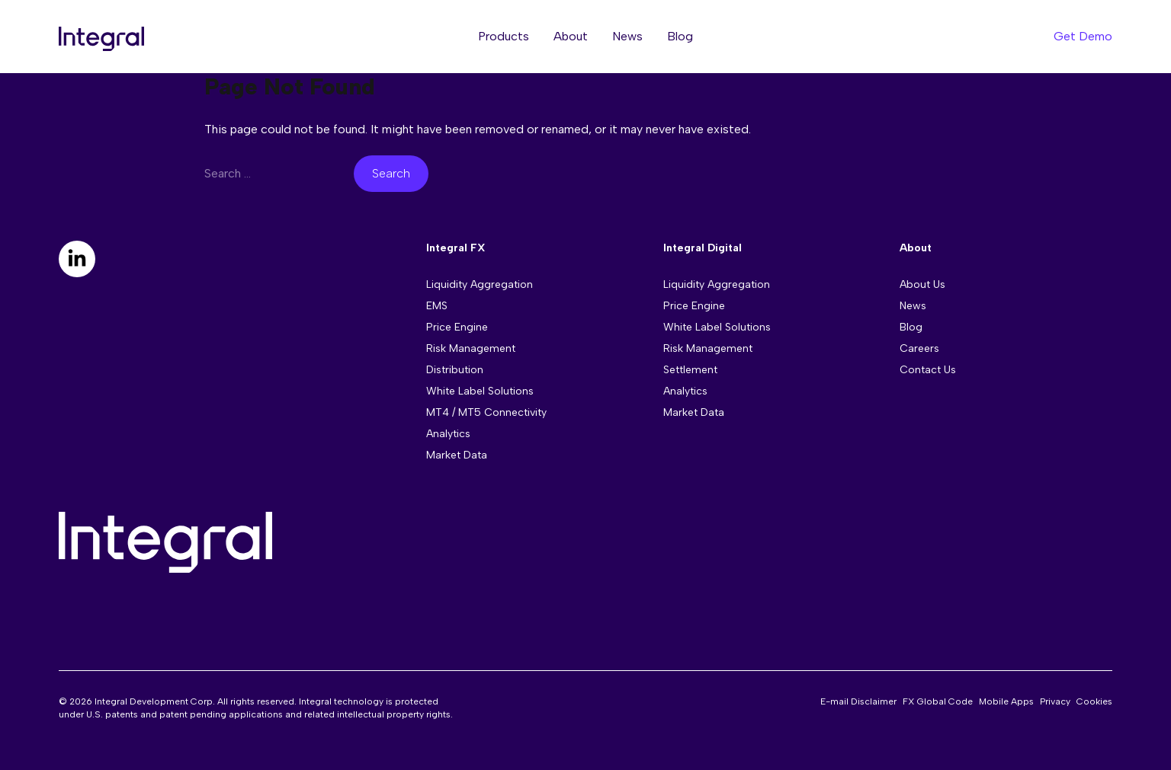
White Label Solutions (480, 391)
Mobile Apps (1006, 701)
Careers (919, 348)
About (570, 36)
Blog (680, 36)
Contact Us (928, 369)
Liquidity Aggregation (479, 284)
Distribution (454, 369)
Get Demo (1083, 36)
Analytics (448, 433)
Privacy (1055, 701)
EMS (437, 305)
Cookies (1094, 701)
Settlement (690, 369)
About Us (922, 284)
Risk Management (470, 348)
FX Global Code (938, 701)
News (627, 36)
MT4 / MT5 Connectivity (486, 412)
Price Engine (457, 327)
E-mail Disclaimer (858, 701)
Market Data (456, 455)
